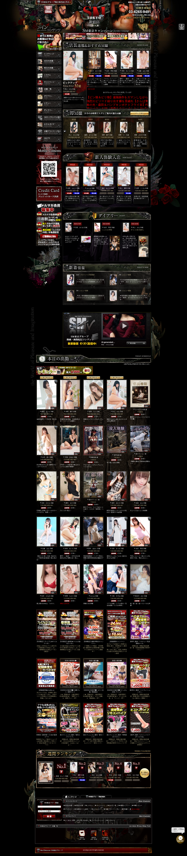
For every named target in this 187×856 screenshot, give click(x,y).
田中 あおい (92, 548)
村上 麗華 (123, 188)
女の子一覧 (112, 805)
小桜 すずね (116, 596)
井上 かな (68, 89)
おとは (89, 188)
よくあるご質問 (70, 820)
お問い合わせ (83, 820)
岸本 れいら (126, 71)
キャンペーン (101, 805)
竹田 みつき (79, 227)
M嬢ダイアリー (125, 805)
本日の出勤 (68, 805)
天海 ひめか (69, 457)
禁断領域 (93, 457)
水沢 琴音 (109, 71)
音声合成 (116, 455)
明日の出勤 (79, 805)
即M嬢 (125, 809)
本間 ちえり (71, 188)
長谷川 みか (93, 71)
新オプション (140, 454)
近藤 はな (142, 71)
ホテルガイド (97, 809)
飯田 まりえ (89, 135)
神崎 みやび (138, 135)
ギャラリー (68, 809)
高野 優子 (105, 135)
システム (90, 805)
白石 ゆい (45, 457)
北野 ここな (140, 188)
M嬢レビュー (138, 805)
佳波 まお (139, 503)
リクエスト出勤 (140, 409)
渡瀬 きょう (60, 776)
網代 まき (69, 503)
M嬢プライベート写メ (113, 809)
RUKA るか (131, 775)
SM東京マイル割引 (82, 809)
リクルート (111, 820)
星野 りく (122, 135)
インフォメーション (97, 820)
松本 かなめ (46, 596)
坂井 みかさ (116, 503)
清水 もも (95, 775)
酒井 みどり (106, 188)
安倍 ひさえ (46, 503)
